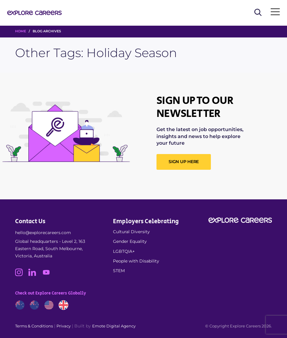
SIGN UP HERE (184, 161)
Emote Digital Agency (114, 326)
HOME (20, 31)
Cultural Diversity (131, 231)
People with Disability (136, 261)
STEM (119, 270)
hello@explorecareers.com (43, 232)
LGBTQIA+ (124, 251)
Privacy (63, 326)
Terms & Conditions (34, 326)
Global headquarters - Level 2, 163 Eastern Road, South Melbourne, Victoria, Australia (50, 249)
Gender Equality (130, 241)
